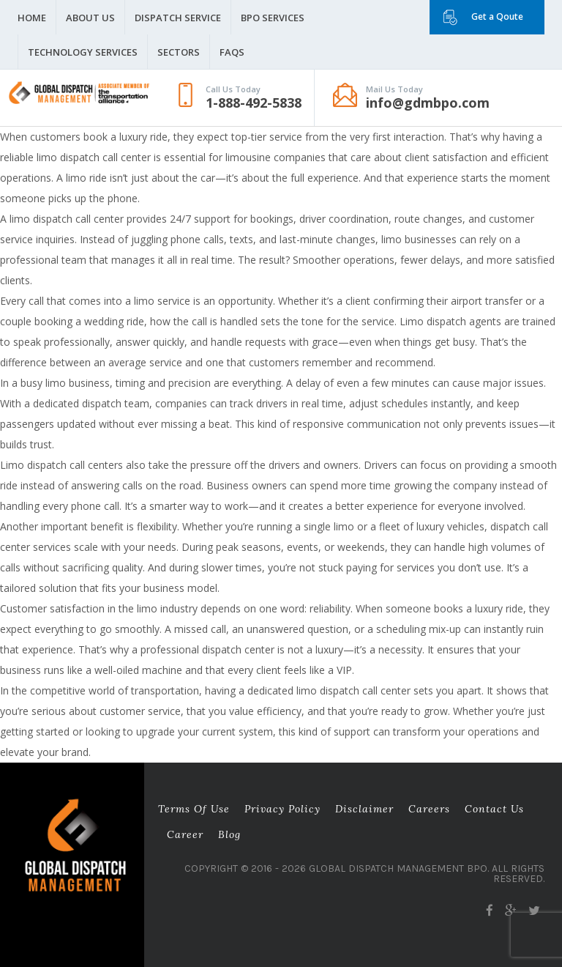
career (185, 834)
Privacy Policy (282, 808)
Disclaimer (364, 808)
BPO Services (272, 17)
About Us (90, 17)
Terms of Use (194, 808)
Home (32, 17)
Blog (229, 834)
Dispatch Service (178, 17)
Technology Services (83, 52)
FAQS (232, 52)
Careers (429, 808)
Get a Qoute (497, 16)
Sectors (178, 52)
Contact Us (494, 808)
